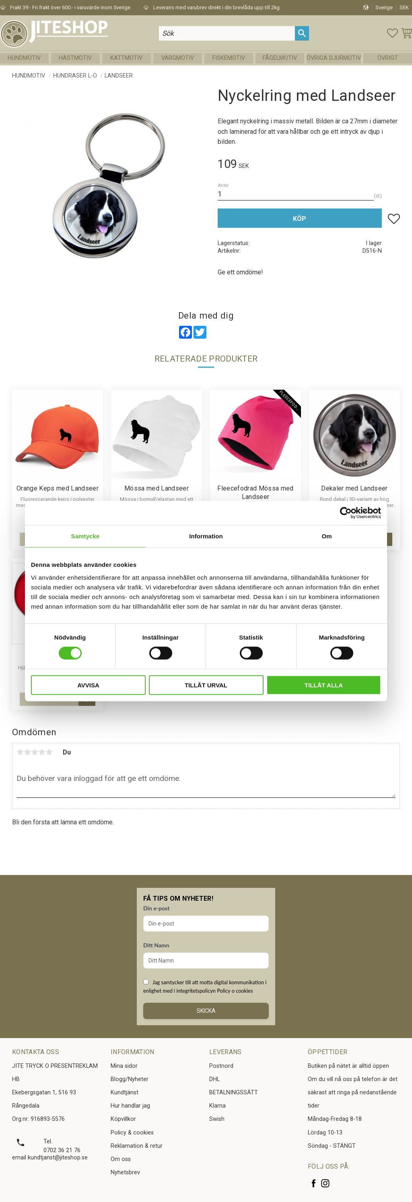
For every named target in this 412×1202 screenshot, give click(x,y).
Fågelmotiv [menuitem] (280, 58)
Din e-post (156, 908)
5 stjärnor (49, 752)
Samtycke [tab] (85, 536)
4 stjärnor (41, 752)
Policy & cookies (132, 1132)
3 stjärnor (34, 752)
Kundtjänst (124, 1092)
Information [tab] (206, 536)
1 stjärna (20, 752)
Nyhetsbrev (125, 1172)
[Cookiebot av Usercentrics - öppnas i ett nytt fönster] (346, 513)
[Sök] (302, 33)
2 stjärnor (27, 752)
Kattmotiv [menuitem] (126, 58)
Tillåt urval (206, 684)
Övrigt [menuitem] (387, 58)
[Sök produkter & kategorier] (227, 33)
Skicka (206, 1011)
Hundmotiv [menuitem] (24, 58)
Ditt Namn (156, 945)
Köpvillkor (123, 1119)
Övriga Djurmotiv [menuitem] (334, 58)
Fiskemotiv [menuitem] (228, 58)
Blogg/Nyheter (129, 1079)
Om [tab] (326, 536)
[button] (392, 33)
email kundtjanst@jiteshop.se (50, 1157)
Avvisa (88, 684)
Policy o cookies (235, 990)
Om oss (121, 1159)
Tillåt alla (324, 684)
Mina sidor (124, 1066)
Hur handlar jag (130, 1105)
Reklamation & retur (137, 1146)
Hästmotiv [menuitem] (75, 58)
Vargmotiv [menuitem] (177, 58)
